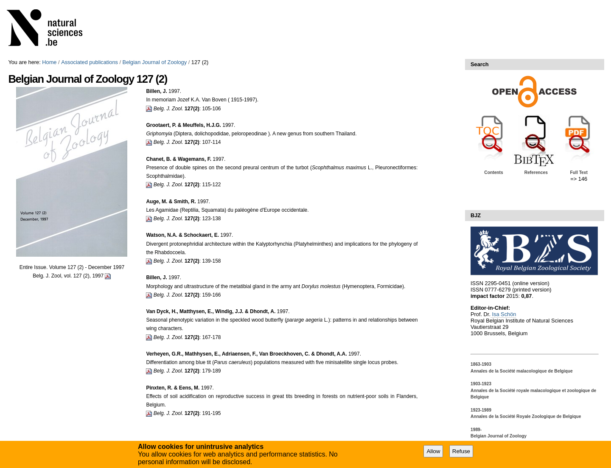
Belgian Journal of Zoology (155, 62)
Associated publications (89, 62)
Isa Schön (503, 314)
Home (49, 62)
